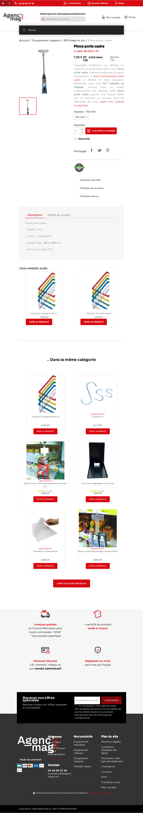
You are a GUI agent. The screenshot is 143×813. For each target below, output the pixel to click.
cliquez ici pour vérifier (99, 793)
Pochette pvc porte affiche (45, 551)
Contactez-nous (110, 782)
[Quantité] (77, 130)
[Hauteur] (81, 117)
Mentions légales (111, 742)
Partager (91, 151)
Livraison (106, 771)
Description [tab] (36, 215)
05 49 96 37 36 (24, 3)
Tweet (99, 151)
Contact (72, 9)
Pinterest (107, 151)
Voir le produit (39, 322)
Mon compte (108, 787)
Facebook (9, 3)
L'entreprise (74, 3)
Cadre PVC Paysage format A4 (44, 313)
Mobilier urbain (83, 766)
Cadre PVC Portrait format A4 (99, 313)
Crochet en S (98, 417)
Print (104, 777)
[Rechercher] (63, 19)
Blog (121, 3)
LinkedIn (3, 3)
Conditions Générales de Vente (109, 750)
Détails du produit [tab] (61, 215)
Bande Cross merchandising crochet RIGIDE (97, 551)
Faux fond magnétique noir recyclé (98, 484)
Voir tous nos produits (71, 584)
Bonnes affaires (100, 3)
